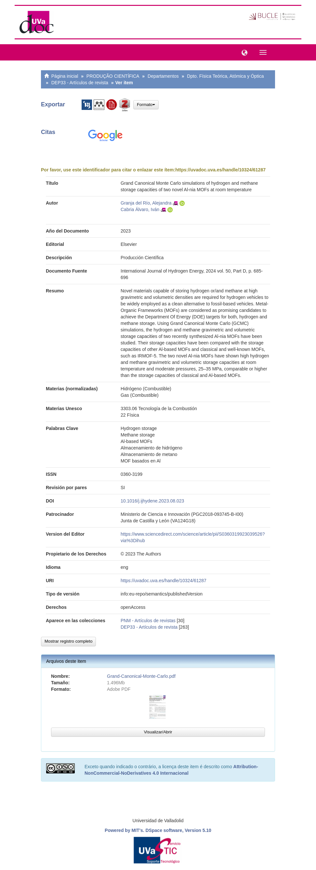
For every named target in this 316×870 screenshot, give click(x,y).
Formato (146, 104)
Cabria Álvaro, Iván (140, 209)
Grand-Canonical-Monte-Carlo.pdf (141, 676)
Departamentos (163, 76)
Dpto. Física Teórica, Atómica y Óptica (225, 76)
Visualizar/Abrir (158, 731)
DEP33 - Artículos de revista (79, 82)
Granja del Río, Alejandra (146, 203)
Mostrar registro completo (68, 641)
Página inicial (64, 76)
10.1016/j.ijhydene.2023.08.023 (152, 500)
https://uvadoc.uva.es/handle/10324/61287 (220, 169)
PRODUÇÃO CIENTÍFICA (112, 76)
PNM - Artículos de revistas (148, 620)
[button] (243, 52)
